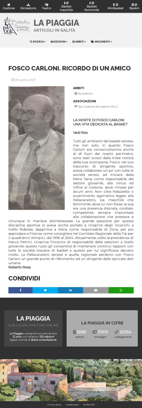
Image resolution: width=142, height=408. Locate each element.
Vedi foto (80, 133)
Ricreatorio (83, 93)
